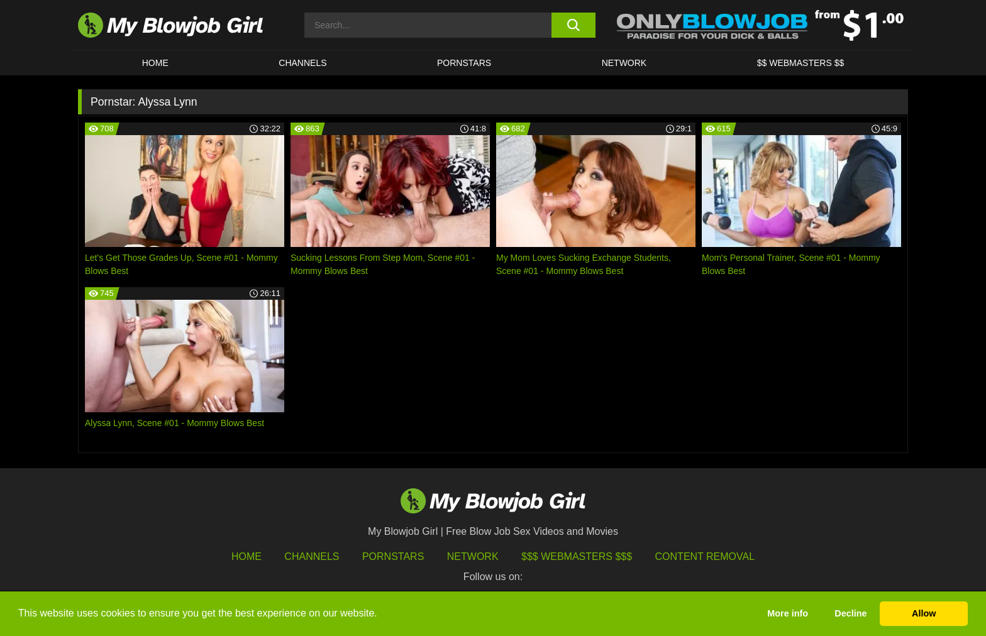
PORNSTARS (464, 63)
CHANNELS (302, 63)
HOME (155, 63)
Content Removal (705, 556)
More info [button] (787, 613)
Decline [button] (850, 613)
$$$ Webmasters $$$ (576, 556)
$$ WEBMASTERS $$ (801, 63)
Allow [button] (924, 613)
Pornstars (393, 556)
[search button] (573, 25)
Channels (311, 556)
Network (624, 63)
